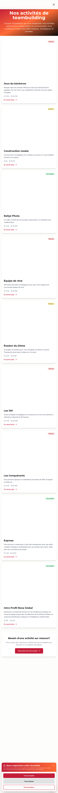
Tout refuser (29, 781)
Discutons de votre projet (29, 651)
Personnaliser (29, 787)
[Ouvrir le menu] (54, 4)
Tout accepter (29, 776)
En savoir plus (10, 100)
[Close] (53, 765)
